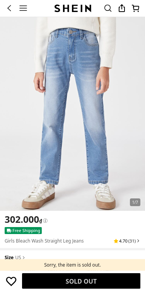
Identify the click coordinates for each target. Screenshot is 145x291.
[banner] (72, 114)
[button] (127, 241)
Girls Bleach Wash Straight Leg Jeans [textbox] (44, 241)
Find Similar (81, 281)
